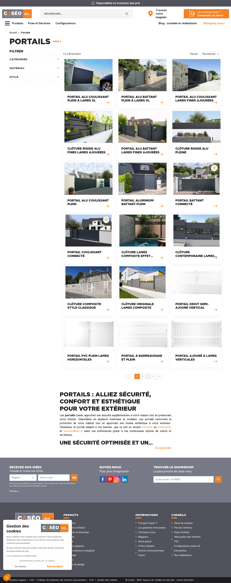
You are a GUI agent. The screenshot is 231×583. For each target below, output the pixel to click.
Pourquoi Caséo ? (147, 523)
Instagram (117, 479)
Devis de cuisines (183, 523)
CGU (31, 580)
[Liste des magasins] (23, 477)
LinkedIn (124, 479)
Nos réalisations (183, 555)
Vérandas (71, 555)
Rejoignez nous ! (214, 23)
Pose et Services (39, 23)
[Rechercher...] (80, 13)
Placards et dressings (77, 532)
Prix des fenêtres (183, 527)
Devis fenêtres (182, 532)
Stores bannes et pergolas (80, 550)
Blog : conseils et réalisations (178, 23)
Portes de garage (75, 564)
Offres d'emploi (146, 546)
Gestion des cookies (107, 580)
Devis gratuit (144, 541)
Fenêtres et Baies (75, 527)
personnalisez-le (73, 431)
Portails (70, 537)
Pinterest (110, 479)
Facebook (102, 479)
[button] (7, 577)
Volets (69, 559)
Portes (69, 541)
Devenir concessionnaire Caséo (151, 552)
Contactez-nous (147, 532)
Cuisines (70, 523)
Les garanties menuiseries (152, 527)
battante (147, 427)
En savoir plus (163, 447)
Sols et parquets (75, 546)
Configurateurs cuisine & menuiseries (187, 548)
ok (74, 477)
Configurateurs (65, 23)
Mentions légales (17, 580)
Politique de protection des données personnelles (61, 580)
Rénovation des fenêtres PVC (187, 539)
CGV (91, 580)
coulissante (164, 427)
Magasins (143, 537)
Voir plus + (13, 491)
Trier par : (193, 54)
